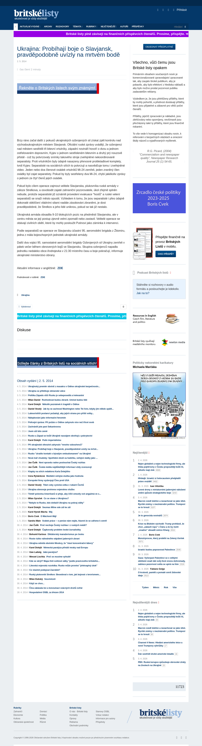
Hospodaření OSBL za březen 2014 (46, 592)
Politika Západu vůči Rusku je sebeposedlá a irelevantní (56, 395)
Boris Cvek (33, 516)
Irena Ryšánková (36, 476)
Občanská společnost (24, 722)
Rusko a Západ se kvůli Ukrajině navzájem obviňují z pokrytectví (60, 436)
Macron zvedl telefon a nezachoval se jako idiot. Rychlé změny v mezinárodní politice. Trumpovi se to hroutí (162, 504)
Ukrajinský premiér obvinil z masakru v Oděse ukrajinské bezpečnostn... (64, 386)
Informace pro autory (105, 718)
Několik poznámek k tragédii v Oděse (60, 404)
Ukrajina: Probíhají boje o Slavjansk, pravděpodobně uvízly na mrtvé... (63, 449)
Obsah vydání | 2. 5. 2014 (35, 381)
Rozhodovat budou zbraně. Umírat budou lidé (64, 400)
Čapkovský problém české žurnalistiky (61, 530)
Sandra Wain (34, 521)
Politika (43, 715)
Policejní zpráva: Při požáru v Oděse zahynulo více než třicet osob (61, 422)
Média (43, 718)
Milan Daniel (34, 400)
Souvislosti (49, 579)
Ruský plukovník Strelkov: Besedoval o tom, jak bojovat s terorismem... (65, 574)
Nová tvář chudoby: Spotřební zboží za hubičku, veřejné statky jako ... (63, 458)
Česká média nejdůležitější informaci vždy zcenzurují (65, 467)
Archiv (48, 26)
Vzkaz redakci (102, 715)
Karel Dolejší (34, 404)
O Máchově (48, 516)
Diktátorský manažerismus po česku (66, 534)
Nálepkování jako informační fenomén (47, 418)
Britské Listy (161, 714)
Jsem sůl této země (37, 431)
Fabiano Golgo (157, 569)
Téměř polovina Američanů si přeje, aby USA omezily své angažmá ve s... (64, 494)
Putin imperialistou (51, 440)
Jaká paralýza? (50, 552)
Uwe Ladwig (35, 552)
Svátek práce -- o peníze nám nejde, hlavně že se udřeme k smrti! (74, 521)
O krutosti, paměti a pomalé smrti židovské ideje (159, 574)
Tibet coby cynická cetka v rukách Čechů (63, 485)
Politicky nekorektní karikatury (153, 364)
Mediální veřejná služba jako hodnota (64, 476)
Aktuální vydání (30, 26)
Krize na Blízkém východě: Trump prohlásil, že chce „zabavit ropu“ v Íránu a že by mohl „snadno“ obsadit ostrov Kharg (161, 527)
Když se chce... (36, 583)
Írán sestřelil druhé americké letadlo (158, 654)
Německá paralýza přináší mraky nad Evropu (66, 547)
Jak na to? (142, 293)
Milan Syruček (35, 498)
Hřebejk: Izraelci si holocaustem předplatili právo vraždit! (159, 480)
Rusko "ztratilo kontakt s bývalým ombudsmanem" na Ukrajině (59, 453)
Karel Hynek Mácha (37, 512)
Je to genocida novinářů (153, 515)
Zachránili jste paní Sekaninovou (44, 426)
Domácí (43, 711)
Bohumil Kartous (37, 534)
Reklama (74, 722)
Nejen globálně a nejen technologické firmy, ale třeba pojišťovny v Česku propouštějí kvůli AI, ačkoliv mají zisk (161, 467)
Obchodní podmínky (79, 725)
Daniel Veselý (35, 409)
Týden (145, 587)
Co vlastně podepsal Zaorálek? (44, 570)
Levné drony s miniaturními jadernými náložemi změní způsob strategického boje (161, 491)
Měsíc (156, 587)
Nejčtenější (108, 26)
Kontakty (74, 715)
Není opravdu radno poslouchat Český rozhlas (62, 462)
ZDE (60, 268)
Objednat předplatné (159, 46)
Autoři (124, 26)
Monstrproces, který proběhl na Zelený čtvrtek (161, 540)
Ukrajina (25, 295)
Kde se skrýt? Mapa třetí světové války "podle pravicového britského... (64, 561)
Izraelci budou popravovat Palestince (159, 549)
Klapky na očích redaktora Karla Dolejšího (49, 471)
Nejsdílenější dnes (145, 602)
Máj (50, 512)
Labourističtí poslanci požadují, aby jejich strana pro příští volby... (61, 413)
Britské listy (38, 14)
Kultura (17, 718)
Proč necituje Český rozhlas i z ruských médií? (63, 525)
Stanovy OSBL (103, 711)
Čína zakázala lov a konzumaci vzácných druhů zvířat (55, 588)
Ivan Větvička (157, 486)
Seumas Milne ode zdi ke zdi (56, 507)
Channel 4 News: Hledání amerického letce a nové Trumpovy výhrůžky (160, 644)
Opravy (73, 718)
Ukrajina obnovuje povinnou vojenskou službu (51, 489)
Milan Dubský (36, 579)
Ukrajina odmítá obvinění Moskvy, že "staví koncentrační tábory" (61, 543)
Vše (175, 587)
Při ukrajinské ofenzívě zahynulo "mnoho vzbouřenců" (55, 445)
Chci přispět (166, 254)
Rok (166, 587)
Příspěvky (138, 26)
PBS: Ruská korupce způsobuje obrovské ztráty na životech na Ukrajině (162, 664)
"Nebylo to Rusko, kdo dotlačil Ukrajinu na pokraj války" (56, 503)
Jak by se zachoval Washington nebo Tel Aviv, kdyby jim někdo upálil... (78, 409)
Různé (43, 722)
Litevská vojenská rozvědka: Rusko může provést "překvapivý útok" (63, 565)
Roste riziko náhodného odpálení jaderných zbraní (54, 538)
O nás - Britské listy (79, 711)
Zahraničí (18, 711)
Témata (78, 26)
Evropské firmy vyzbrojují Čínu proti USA (48, 480)
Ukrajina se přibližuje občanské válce (46, 391)
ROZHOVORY (62, 26)
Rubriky (91, 26)
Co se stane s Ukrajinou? (56, 498)
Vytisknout (25, 306)
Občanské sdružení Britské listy (47, 738)
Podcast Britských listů (151, 272)
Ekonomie (18, 715)
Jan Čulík (32, 462)
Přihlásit (180, 9)
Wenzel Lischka (37, 556)
